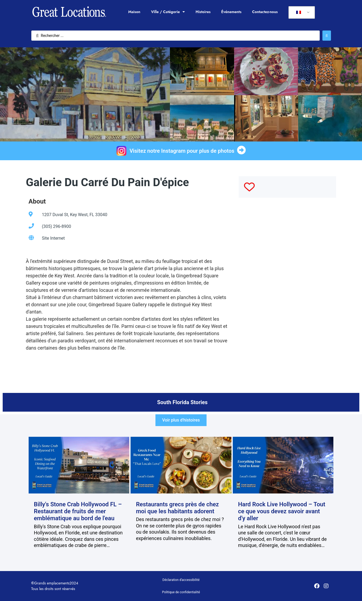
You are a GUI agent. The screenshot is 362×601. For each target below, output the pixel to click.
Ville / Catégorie (168, 11)
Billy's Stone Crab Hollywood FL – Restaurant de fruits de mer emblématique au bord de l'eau (78, 511)
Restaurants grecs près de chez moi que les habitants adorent (177, 508)
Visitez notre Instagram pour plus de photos (181, 151)
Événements (231, 11)
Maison (134, 11)
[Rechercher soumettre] (326, 35)
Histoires (203, 11)
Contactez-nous (265, 11)
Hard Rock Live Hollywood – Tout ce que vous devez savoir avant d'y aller (281, 511)
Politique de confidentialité (181, 592)
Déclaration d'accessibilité (181, 580)
